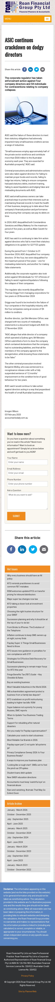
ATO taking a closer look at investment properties (25, 605)
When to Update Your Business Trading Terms (25, 717)
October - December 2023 (19, 851)
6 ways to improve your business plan (24, 760)
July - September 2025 (17, 819)
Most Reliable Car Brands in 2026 (22, 740)
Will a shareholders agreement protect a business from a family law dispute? (25, 693)
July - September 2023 (17, 856)
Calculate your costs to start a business (25, 735)
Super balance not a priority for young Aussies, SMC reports (24, 709)
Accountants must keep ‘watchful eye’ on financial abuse (26, 783)
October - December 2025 (19, 814)
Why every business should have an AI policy (24, 577)
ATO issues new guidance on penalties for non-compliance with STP (26, 652)
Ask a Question (27, 499)
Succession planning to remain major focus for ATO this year (27, 668)
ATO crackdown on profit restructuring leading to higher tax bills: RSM (25, 701)
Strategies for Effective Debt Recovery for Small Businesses (26, 660)
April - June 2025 (15, 824)
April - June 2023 (15, 860)
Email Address (27, 472)
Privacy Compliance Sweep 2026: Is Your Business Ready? (26, 754)
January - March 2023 (17, 865)
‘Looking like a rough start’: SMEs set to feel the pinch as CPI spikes (27, 766)
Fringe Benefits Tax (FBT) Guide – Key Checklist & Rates (24, 676)
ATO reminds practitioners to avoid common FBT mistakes (23, 585)
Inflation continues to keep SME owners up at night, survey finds (26, 637)
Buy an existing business (18, 682)
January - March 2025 (17, 828)
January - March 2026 (17, 810)
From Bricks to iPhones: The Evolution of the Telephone (25, 629)
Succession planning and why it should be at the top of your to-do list (27, 621)
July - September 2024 (17, 837)
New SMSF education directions (21, 777)
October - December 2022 (19, 869)
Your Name (27, 461)
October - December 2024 (19, 833)
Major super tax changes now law (22, 599)
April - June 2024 (15, 842)
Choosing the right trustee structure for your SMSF (25, 613)
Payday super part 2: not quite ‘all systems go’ (26, 746)
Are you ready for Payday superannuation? (27, 731)
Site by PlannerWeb (27, 991)
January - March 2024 (17, 847)
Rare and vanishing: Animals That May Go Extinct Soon (26, 791)
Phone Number (27, 482)
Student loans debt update (19, 773)
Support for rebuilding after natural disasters (23, 724)
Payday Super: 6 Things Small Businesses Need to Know (26, 644)
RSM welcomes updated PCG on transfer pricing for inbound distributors (26, 593)
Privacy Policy (27, 976)
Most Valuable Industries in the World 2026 (26, 687)
